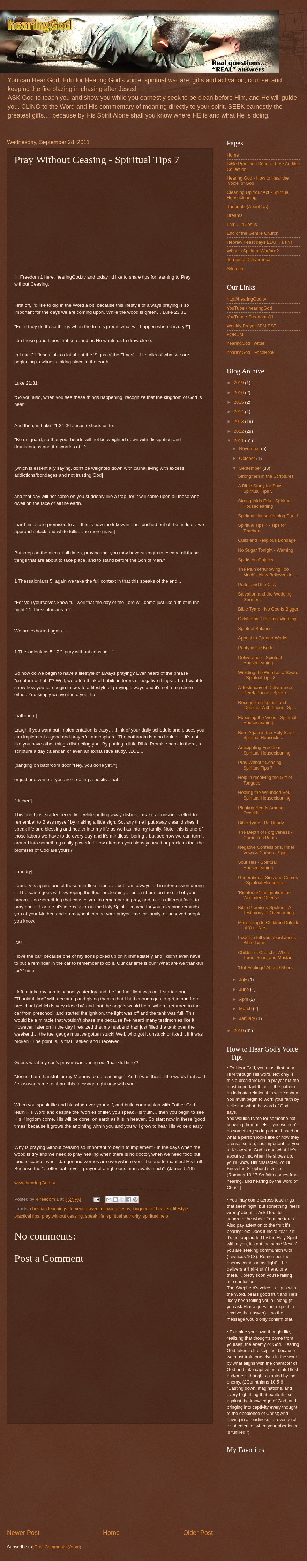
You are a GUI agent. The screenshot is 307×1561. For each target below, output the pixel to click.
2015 (239, 402)
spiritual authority (123, 1216)
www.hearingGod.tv (34, 1182)
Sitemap (235, 268)
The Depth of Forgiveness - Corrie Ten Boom (265, 834)
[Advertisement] (110, 1476)
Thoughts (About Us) (247, 206)
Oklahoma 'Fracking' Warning (267, 618)
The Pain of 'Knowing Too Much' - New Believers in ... (268, 572)
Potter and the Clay (257, 584)
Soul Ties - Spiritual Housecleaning (257, 864)
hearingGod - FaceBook (251, 352)
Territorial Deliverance (248, 259)
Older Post (198, 1532)
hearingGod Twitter (246, 343)
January (247, 1018)
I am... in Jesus (242, 224)
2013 (239, 421)
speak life (94, 1216)
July (243, 979)
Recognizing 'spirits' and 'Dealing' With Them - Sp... (267, 705)
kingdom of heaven (152, 1208)
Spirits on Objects (255, 559)
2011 (239, 440)
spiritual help (155, 1216)
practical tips (26, 1216)
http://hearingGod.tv (246, 299)
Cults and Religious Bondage (267, 540)
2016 (239, 392)
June (244, 989)
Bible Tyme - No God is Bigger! (269, 609)
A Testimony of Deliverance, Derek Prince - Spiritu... (265, 690)
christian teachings (48, 1208)
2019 (239, 382)
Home (111, 1532)
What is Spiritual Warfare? (253, 250)
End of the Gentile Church (252, 233)
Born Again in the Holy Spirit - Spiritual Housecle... (267, 735)
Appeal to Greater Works (262, 638)
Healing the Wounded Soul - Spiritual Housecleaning (266, 795)
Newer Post (23, 1532)
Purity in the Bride (256, 647)
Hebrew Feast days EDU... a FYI (259, 242)
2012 (239, 431)
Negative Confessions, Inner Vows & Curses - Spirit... (266, 849)
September (250, 468)
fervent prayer (83, 1208)
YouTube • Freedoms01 (250, 316)
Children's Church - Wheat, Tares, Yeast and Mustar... (266, 955)
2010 (239, 1030)
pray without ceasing (62, 1216)
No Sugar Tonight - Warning (265, 550)
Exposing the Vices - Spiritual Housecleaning (267, 720)
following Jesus (115, 1208)
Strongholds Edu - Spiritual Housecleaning (264, 503)
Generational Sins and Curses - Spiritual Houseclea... (268, 880)
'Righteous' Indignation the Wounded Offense (264, 895)
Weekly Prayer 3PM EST (251, 325)
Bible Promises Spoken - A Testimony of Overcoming (266, 910)
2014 (239, 411)
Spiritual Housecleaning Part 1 (268, 515)
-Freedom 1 (48, 1199)
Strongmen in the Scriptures (266, 476)
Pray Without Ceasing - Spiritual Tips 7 (261, 765)
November (250, 448)
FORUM (235, 334)
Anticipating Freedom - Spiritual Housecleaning (264, 750)
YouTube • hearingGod (249, 308)
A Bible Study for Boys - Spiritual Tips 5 (261, 488)
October (247, 458)
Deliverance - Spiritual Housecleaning (260, 660)
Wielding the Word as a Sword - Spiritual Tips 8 (268, 675)
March (246, 1008)
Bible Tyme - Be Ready (261, 822)
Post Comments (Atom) (58, 1546)
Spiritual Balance (255, 628)
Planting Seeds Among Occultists (260, 810)
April (244, 999)
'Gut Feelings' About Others (265, 967)
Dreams (234, 215)
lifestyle (180, 1208)
